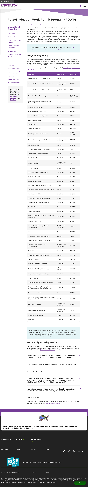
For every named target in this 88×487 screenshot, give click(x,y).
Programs (11, 65)
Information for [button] (6, 1)
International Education (53, 24)
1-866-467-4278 (7, 439)
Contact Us (11, 37)
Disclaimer (33, 472)
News (18, 449)
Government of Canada (47, 350)
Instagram (13, 98)
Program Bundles (14, 68)
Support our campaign (31, 462)
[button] (80, 6)
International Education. (53, 403)
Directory (49, 449)
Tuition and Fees (13, 79)
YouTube (13, 100)
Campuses (4, 449)
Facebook (13, 96)
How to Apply (12, 51)
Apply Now (11, 33)
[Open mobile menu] (84, 5)
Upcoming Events (14, 82)
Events (33, 449)
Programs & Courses (38, 24)
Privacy (47, 472)
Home (28, 24)
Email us (19, 439)
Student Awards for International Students (14, 74)
